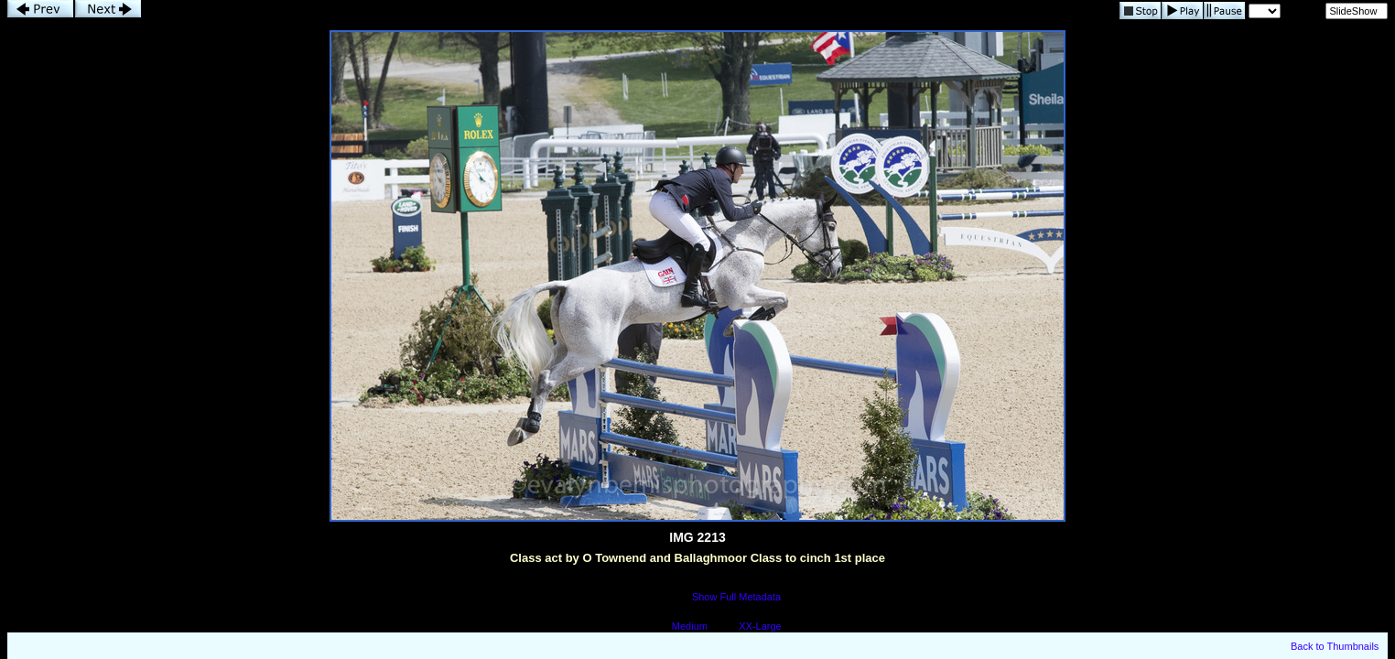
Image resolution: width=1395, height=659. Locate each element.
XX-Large (760, 626)
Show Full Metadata (736, 596)
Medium (690, 626)
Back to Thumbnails (1335, 646)
